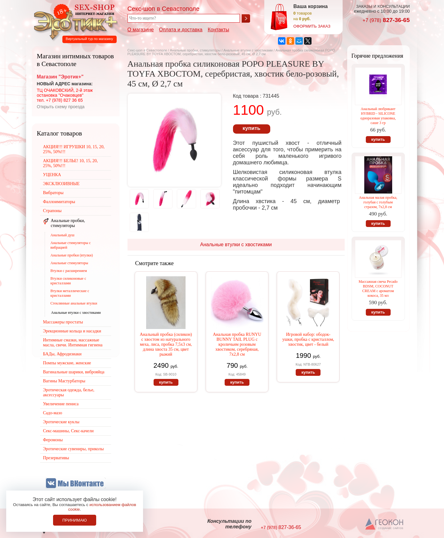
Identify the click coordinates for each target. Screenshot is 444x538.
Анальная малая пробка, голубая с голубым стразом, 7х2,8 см (378, 202)
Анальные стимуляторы (69, 263)
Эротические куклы (61, 422)
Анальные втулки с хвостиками (248, 50)
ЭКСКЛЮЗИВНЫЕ (61, 183)
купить (251, 128)
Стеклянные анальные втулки (74, 303)
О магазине (141, 29)
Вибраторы (53, 192)
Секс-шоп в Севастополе (147, 50)
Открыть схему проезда (61, 106)
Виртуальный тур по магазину (89, 39)
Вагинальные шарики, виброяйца (74, 372)
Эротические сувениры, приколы (73, 449)
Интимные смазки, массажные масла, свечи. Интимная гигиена (73, 342)
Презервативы (56, 458)
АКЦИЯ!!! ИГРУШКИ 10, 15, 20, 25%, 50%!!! (74, 149)
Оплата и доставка (181, 29)
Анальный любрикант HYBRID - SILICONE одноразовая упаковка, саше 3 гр (378, 116)
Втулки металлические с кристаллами (70, 293)
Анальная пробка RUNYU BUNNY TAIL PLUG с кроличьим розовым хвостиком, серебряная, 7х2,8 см (237, 344)
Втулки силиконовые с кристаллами (68, 280)
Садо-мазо (52, 413)
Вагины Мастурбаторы (64, 381)
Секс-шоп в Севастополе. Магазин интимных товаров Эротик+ (74, 21)
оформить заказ (312, 26)
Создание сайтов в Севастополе (384, 524)
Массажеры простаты (63, 322)
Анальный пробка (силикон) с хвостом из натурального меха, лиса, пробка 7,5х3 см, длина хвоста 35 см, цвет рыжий (166, 344)
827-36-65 (386, 20)
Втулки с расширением (69, 271)
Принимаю (74, 520)
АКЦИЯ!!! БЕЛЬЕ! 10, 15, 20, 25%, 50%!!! (70, 163)
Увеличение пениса (61, 404)
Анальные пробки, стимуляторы (195, 50)
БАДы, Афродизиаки (62, 354)
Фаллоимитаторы (59, 201)
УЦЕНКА (52, 174)
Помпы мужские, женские (67, 363)
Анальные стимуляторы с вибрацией (71, 245)
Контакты (218, 29)
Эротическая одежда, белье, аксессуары (68, 392)
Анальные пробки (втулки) (72, 255)
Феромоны (53, 440)
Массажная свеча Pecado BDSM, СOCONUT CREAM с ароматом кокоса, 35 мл (378, 288)
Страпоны (52, 210)
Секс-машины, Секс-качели (68, 431)
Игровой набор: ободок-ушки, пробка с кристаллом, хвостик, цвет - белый (308, 339)
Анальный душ (62, 235)
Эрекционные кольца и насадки (72, 331)
